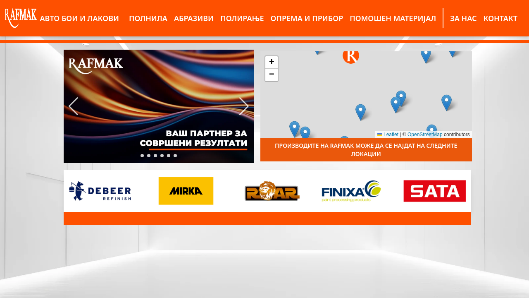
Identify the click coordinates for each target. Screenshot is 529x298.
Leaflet (387, 134)
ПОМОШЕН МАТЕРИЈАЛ (393, 18)
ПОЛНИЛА (148, 18)
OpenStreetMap (425, 134)
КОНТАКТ (500, 18)
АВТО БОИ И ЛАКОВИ (79, 18)
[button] (73, 106)
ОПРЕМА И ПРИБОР (307, 18)
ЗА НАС (463, 18)
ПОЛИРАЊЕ (242, 18)
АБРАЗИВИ (194, 18)
